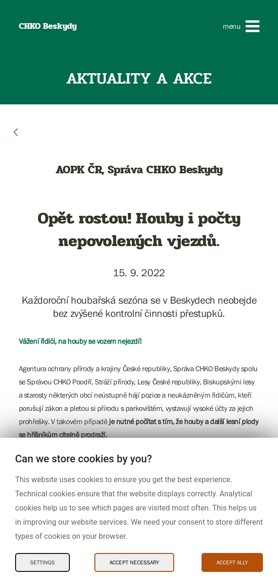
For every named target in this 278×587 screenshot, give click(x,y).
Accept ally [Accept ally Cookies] (232, 562)
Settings (42, 562)
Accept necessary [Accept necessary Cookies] (134, 562)
